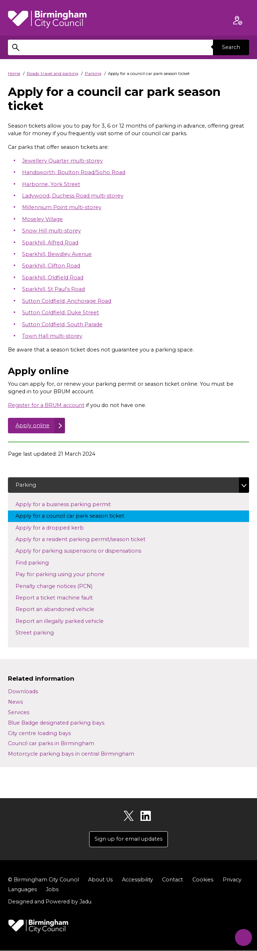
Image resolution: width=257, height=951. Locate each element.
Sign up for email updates (128, 839)
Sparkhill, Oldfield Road (52, 277)
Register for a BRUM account (46, 405)
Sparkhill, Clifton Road (51, 266)
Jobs (52, 889)
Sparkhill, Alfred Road (50, 242)
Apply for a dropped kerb (56, 527)
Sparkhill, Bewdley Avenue (57, 254)
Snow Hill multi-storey (51, 230)
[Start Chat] (242, 936)
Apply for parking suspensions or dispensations (85, 550)
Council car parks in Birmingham (51, 743)
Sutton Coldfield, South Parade (62, 324)
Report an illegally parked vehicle (66, 621)
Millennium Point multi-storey (61, 207)
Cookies (202, 880)
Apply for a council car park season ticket (77, 515)
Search (231, 47)
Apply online (32, 425)
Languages (22, 889)
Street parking (41, 632)
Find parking (44, 562)
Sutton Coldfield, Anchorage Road (66, 301)
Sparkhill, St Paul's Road (53, 289)
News (15, 702)
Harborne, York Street (51, 184)
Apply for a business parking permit (70, 504)
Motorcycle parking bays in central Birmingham (71, 754)
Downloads (23, 692)
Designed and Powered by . (50, 902)
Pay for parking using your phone (67, 574)
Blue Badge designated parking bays (56, 723)
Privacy (232, 880)
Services (18, 712)
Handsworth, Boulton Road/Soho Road (73, 172)
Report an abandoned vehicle (62, 609)
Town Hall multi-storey (52, 336)
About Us (100, 880)
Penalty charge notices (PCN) (66, 585)
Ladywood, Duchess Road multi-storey (72, 196)
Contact (172, 880)
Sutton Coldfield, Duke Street (60, 312)
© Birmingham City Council (43, 880)
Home (14, 73)
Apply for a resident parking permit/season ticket (87, 539)
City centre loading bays (39, 733)
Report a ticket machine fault (61, 597)
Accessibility (137, 880)
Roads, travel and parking (52, 73)
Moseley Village (42, 219)
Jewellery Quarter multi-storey (62, 161)
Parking (93, 73)
